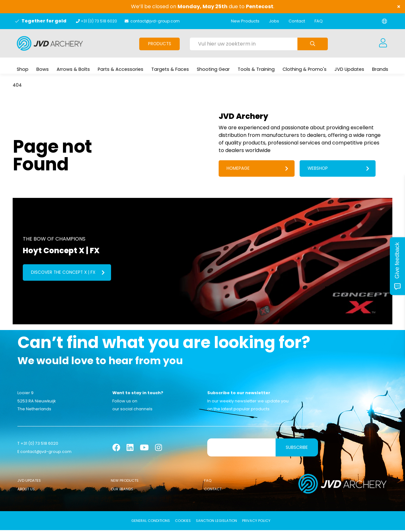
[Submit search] (312, 44)
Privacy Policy (256, 522)
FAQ (319, 21)
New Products (245, 21)
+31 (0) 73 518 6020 (99, 21)
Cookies (183, 522)
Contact (297, 21)
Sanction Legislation (216, 522)
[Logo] (50, 43)
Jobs (274, 21)
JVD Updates (29, 482)
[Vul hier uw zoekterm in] (243, 44)
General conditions (150, 522)
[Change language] (384, 21)
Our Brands (122, 490)
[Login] (382, 43)
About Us (26, 490)
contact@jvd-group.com (155, 21)
